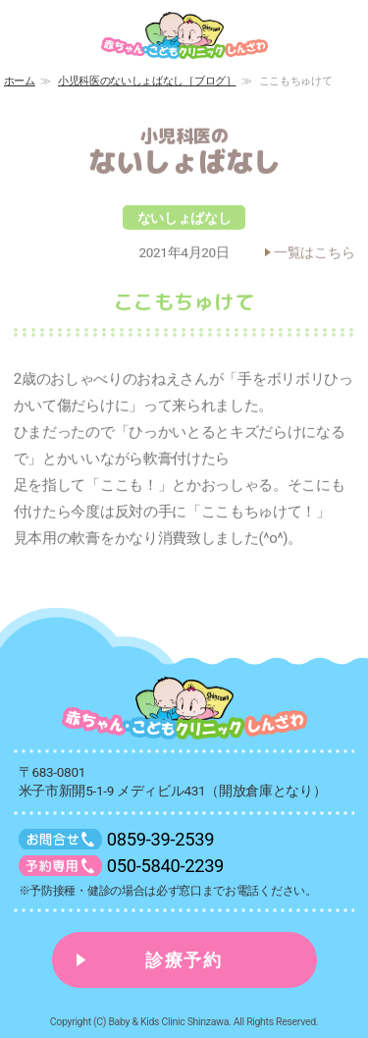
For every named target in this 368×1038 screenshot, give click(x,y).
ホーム (19, 81)
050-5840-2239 (165, 865)
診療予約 (184, 960)
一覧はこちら (314, 256)
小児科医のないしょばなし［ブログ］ (147, 81)
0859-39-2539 (160, 839)
